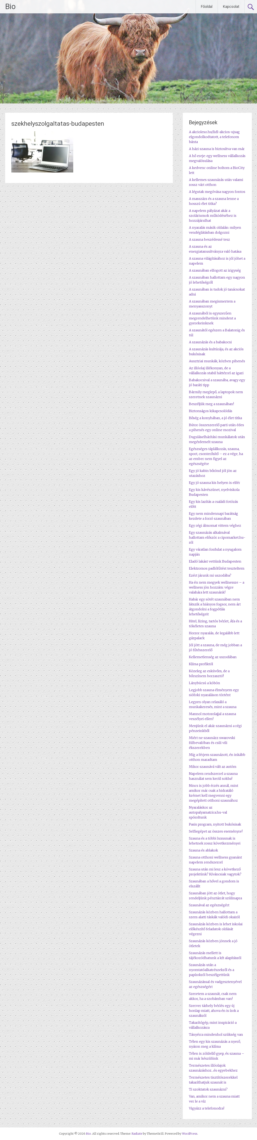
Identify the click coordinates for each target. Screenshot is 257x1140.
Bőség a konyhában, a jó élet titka (215, 418)
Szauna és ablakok (203, 850)
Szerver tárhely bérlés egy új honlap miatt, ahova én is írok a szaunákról (214, 1011)
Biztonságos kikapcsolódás (210, 411)
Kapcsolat (231, 6)
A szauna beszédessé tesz (209, 239)
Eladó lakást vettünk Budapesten (215, 561)
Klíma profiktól (201, 664)
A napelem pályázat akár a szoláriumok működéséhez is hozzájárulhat (212, 216)
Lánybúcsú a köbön (204, 683)
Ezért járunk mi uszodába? (210, 575)
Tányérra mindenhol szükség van (216, 1034)
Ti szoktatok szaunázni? (208, 1089)
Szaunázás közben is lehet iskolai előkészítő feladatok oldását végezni (216, 929)
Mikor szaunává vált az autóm (212, 767)
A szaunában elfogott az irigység (215, 270)
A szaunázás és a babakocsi (210, 342)
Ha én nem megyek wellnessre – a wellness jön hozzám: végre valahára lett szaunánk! (216, 587)
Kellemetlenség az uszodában (213, 657)
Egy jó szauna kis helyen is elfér (214, 483)
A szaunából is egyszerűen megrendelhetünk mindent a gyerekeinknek (212, 318)
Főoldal (206, 6)
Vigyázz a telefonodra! (206, 1108)
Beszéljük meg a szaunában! (211, 404)
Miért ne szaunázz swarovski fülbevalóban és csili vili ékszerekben (212, 743)
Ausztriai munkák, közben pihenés (217, 361)
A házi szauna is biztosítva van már (217, 149)
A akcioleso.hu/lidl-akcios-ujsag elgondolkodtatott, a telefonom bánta (214, 137)
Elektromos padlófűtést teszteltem (216, 568)
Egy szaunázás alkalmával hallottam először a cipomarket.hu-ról (217, 537)
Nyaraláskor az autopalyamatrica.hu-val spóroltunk (208, 812)
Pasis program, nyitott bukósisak (215, 824)
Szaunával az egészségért (209, 905)
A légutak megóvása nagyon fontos (217, 192)
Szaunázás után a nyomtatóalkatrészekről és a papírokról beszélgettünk (211, 970)
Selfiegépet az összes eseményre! (216, 831)
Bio (10, 6)
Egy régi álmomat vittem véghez (215, 525)
